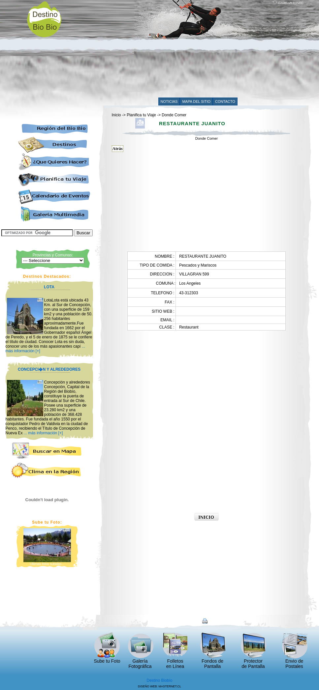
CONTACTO (225, 101)
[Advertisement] (178, 50)
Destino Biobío (159, 680)
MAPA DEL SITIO (196, 101)
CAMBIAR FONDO (287, 3)
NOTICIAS (169, 101)
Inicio (116, 115)
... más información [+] (43, 433)
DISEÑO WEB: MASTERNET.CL (159, 686)
